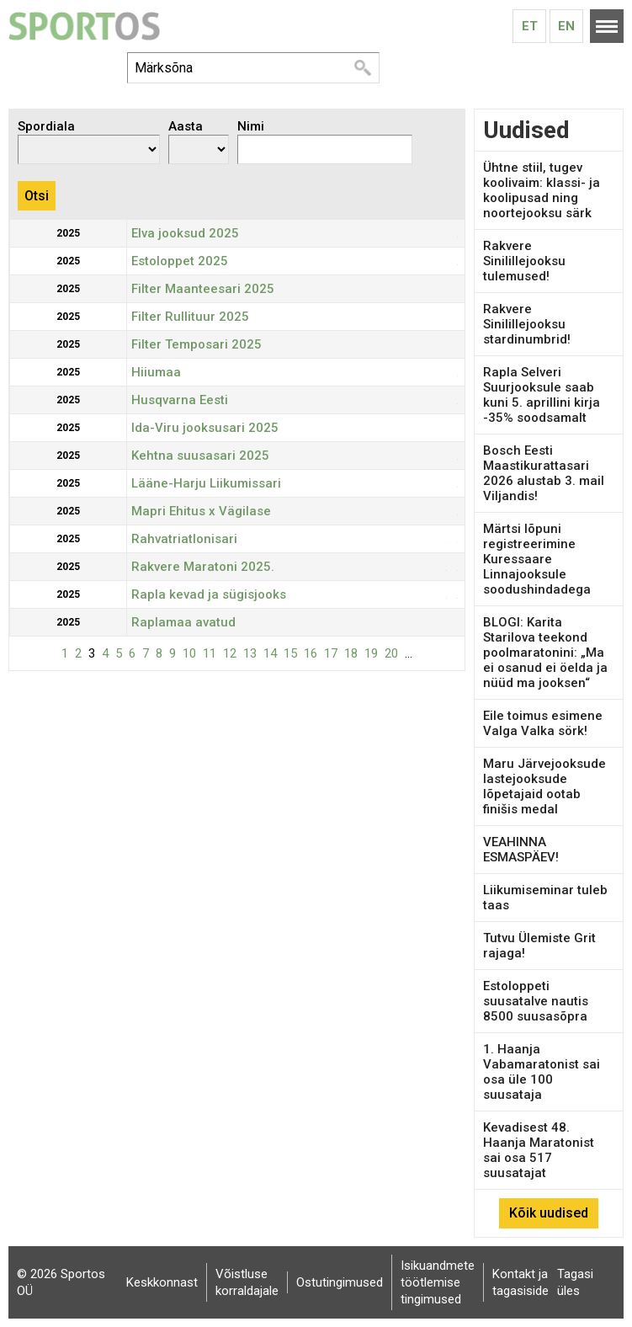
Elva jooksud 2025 (185, 233)
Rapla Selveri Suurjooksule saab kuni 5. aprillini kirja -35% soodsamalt (541, 395)
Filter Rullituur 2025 (190, 316)
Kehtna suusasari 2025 (200, 455)
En (566, 26)
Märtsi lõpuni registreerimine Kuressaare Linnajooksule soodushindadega (537, 559)
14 (270, 653)
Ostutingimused (339, 1282)
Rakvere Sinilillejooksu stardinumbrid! (527, 324)
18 (351, 653)
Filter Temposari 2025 (196, 344)
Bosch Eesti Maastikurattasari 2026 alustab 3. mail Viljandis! (543, 473)
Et (530, 26)
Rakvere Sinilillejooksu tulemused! (524, 261)
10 (189, 653)
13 (250, 653)
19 (371, 653)
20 (391, 653)
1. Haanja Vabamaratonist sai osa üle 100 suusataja (541, 1072)
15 (290, 653)
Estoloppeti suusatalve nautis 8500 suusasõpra (535, 1001)
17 (330, 653)
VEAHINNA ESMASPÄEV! (521, 849)
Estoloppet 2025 (179, 261)
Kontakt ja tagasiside (520, 1282)
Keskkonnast (162, 1282)
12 (229, 653)
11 (209, 653)
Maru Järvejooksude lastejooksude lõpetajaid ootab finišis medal (544, 786)
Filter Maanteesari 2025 (202, 288)
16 (310, 653)
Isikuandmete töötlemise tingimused (438, 1282)
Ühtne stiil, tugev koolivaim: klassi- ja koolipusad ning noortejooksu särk (541, 190)
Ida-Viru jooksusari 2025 (205, 427)
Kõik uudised (548, 1213)
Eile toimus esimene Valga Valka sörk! (543, 723)
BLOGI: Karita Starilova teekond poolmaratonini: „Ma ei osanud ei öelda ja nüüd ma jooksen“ (545, 652)
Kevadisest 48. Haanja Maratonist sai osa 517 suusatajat (538, 1150)
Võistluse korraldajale (247, 1282)
